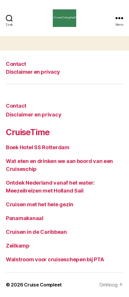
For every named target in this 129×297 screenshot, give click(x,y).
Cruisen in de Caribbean (36, 232)
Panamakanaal (24, 218)
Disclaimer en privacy (33, 72)
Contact (16, 64)
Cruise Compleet (43, 285)
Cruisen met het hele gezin (39, 204)
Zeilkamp (18, 246)
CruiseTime (27, 132)
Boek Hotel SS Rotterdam (37, 147)
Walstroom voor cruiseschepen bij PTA (55, 259)
